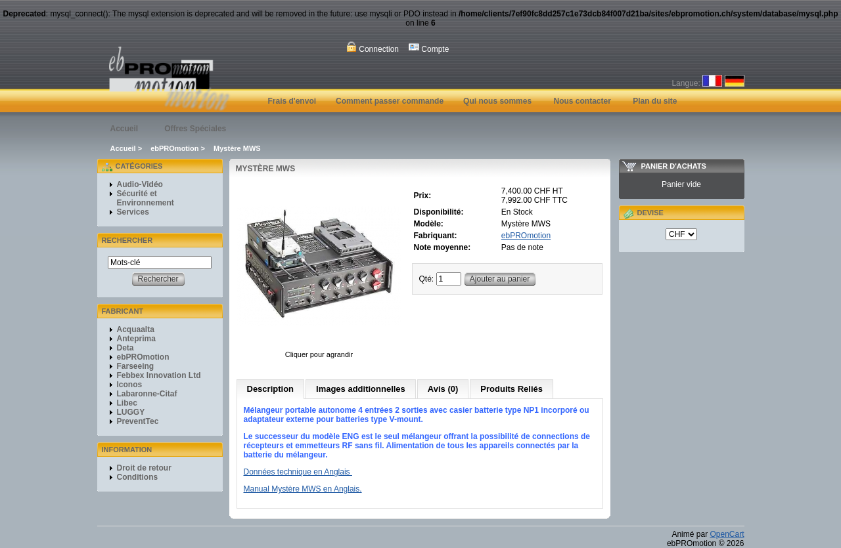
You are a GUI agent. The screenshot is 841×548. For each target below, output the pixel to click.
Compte (429, 47)
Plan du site (655, 101)
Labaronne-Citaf (147, 393)
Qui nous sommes (497, 101)
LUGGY (131, 412)
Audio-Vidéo (140, 184)
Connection (372, 47)
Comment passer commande (389, 101)
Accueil (124, 128)
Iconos (130, 384)
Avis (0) (443, 389)
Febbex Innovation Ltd (159, 375)
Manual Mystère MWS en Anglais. (303, 489)
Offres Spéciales (195, 128)
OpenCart (727, 534)
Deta (125, 347)
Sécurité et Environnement (145, 198)
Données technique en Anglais (298, 471)
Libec (127, 403)
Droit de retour (144, 468)
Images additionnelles (360, 389)
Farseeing (135, 366)
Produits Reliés (511, 389)
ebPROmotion (174, 148)
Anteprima (136, 338)
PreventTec (138, 421)
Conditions (137, 477)
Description (270, 389)
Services (133, 212)
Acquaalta (135, 329)
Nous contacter (581, 101)
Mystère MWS (237, 148)
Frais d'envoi (292, 101)
